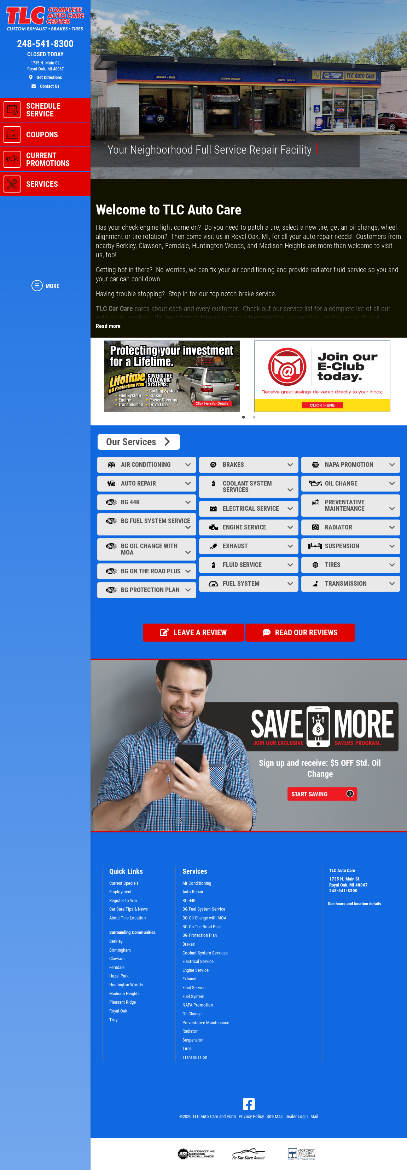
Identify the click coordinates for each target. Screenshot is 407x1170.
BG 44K (147, 502)
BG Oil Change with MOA (147, 549)
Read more (108, 326)
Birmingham (120, 950)
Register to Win (123, 900)
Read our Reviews (300, 632)
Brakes (249, 464)
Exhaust (249, 546)
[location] (45, 70)
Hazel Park (119, 976)
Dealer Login (296, 1116)
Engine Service (249, 527)
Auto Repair (147, 483)
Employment (120, 891)
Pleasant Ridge (122, 1002)
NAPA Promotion (351, 464)
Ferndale (116, 967)
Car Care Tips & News (128, 909)
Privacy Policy (251, 1116)
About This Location (127, 917)
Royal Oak (118, 1011)
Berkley (115, 941)
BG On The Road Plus (147, 571)
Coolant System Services (249, 486)
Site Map (275, 1116)
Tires (351, 564)
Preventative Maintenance (351, 505)
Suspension (351, 546)
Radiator (351, 527)
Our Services (138, 442)
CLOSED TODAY (45, 54)
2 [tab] (254, 417)
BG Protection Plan (147, 589)
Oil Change (351, 483)
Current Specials (124, 883)
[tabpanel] (174, 376)
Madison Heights (124, 993)
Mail (314, 1116)
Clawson (116, 958)
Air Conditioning (147, 464)
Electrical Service (249, 508)
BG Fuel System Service (147, 524)
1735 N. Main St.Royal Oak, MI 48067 (348, 882)
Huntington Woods (126, 984)
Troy (113, 1019)
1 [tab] (243, 417)
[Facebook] (249, 1104)
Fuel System (249, 583)
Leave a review (193, 632)
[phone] (45, 45)
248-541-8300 (343, 890)
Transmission (351, 583)
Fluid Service (249, 564)
